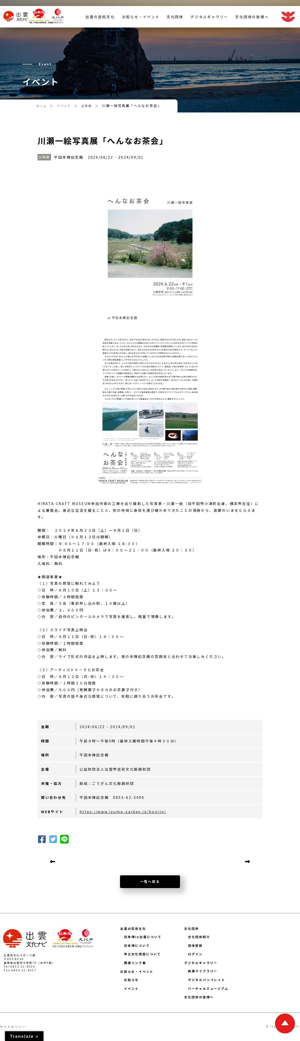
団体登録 (195, 945)
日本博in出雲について (143, 937)
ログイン (195, 954)
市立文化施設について (142, 954)
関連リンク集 (135, 963)
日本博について (137, 945)
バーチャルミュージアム (208, 988)
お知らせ (131, 980)
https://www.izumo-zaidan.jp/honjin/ (123, 811)
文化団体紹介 (199, 937)
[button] (53, 838)
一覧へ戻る (150, 881)
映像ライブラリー (203, 971)
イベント (131, 988)
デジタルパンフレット (206, 980)
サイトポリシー (13, 1027)
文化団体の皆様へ (252, 23)
